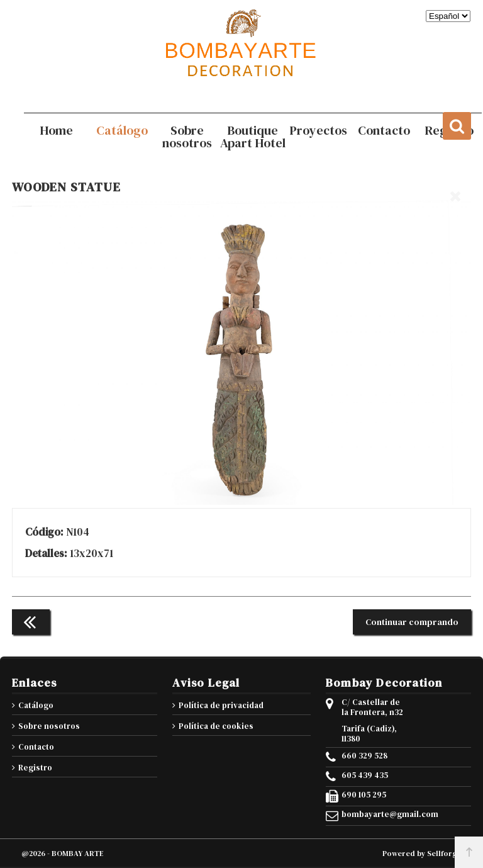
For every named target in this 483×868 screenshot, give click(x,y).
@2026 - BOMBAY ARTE (62, 853)
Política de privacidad (221, 705)
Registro (35, 767)
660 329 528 (364, 756)
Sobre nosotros (49, 726)
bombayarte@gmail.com (374, 814)
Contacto (36, 746)
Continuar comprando (411, 622)
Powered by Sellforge (422, 853)
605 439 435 (364, 775)
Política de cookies (216, 726)
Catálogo (35, 705)
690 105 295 (363, 795)
